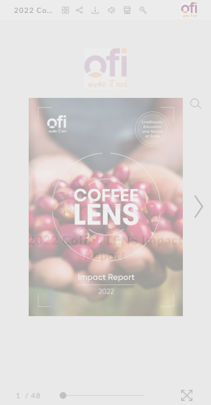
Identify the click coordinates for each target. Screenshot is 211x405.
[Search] (195, 103)
